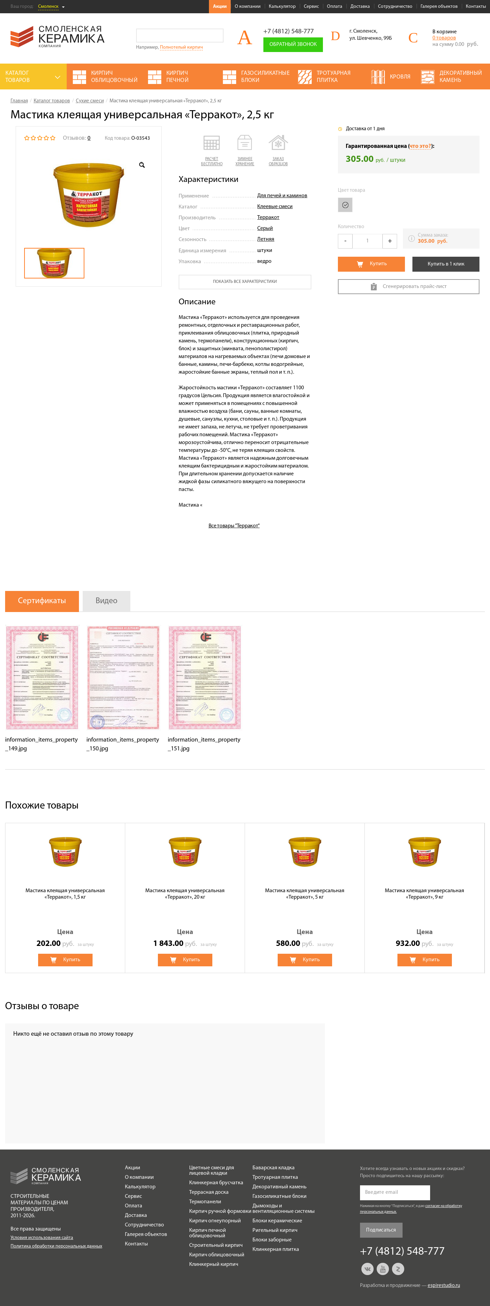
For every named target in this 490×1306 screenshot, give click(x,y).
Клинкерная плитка (275, 1249)
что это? (420, 146)
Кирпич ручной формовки (220, 1211)
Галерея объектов (439, 6)
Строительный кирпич (216, 1245)
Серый (265, 228)
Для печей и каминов (282, 196)
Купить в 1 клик (446, 264)
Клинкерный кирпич (213, 1264)
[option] (88, 195)
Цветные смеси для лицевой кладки (211, 1170)
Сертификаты (42, 601)
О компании (248, 6)
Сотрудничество (395, 6)
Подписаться (381, 1230)
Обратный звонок (293, 44)
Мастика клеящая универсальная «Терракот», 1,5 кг (65, 894)
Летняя (265, 239)
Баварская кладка (273, 1168)
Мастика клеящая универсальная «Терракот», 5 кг (304, 894)
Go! (217, 36)
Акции (220, 6)
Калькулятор (282, 6)
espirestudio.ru (444, 1285)
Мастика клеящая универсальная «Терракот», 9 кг (424, 894)
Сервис (311, 6)
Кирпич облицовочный (216, 1255)
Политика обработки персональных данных (56, 1246)
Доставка (360, 6)
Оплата (334, 6)
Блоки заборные (272, 1240)
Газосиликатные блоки (279, 1196)
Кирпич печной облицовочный (207, 1233)
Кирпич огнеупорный (215, 1221)
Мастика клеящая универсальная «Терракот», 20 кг (185, 894)
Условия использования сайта (42, 1237)
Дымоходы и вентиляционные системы (283, 1208)
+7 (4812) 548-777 (288, 31)
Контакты (476, 6)
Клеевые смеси (275, 206)
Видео (106, 601)
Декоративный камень (279, 1187)
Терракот (268, 217)
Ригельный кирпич (274, 1230)
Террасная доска (209, 1192)
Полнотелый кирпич (181, 47)
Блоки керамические (277, 1221)
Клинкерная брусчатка (216, 1183)
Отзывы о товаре (42, 1006)
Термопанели (205, 1202)
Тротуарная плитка (275, 1177)
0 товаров (444, 38)
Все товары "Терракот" (234, 526)
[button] (212, 151)
